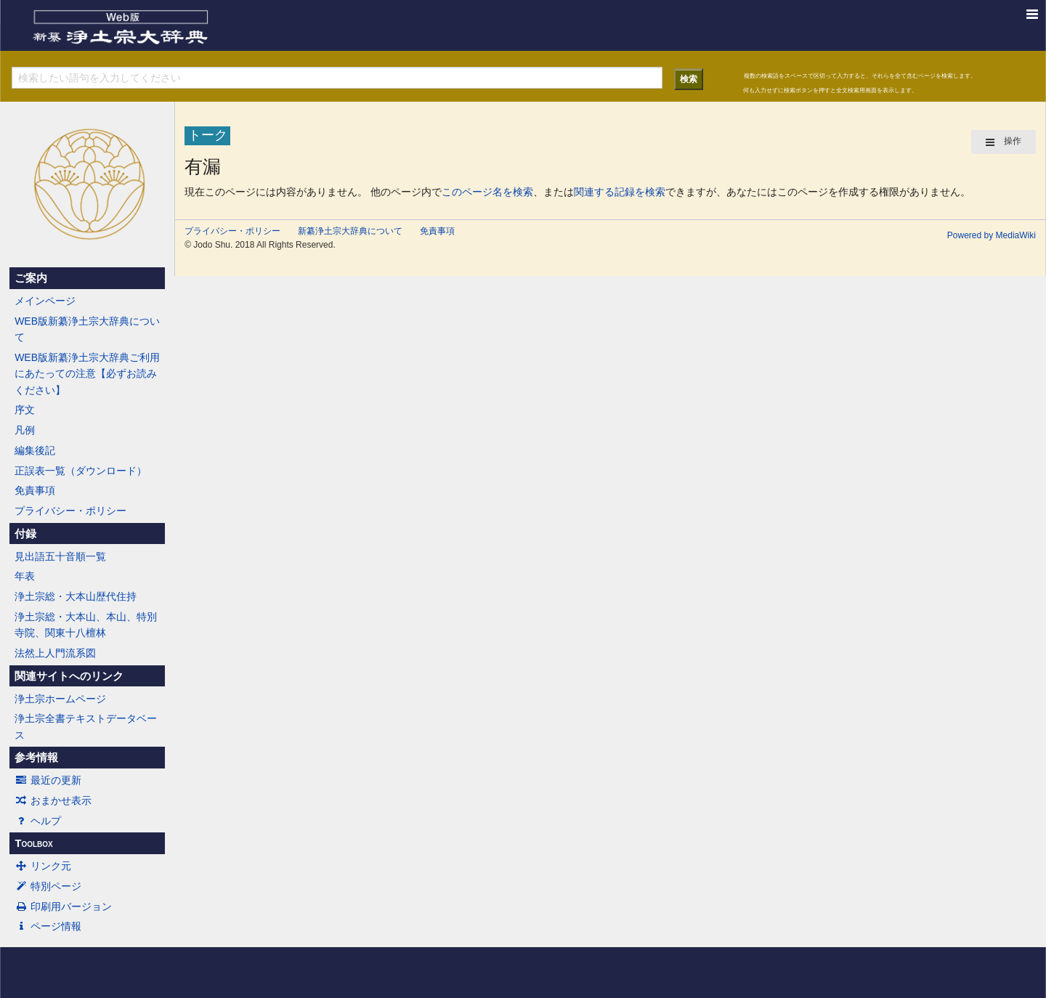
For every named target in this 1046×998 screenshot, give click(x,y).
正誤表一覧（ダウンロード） (81, 470)
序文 (25, 409)
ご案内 (31, 278)
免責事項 (35, 490)
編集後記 (35, 450)
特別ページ (48, 886)
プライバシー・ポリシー (70, 510)
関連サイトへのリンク (69, 676)
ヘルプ (38, 821)
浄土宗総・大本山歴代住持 (76, 596)
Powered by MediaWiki (991, 235)
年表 (25, 576)
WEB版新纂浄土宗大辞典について (87, 329)
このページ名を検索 (487, 192)
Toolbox (33, 843)
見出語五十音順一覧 (60, 556)
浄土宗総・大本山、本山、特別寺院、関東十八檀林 (86, 624)
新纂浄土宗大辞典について (350, 231)
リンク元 (43, 866)
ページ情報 (48, 926)
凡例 (25, 430)
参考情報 (36, 757)
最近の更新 (48, 780)
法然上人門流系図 (55, 653)
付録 (25, 534)
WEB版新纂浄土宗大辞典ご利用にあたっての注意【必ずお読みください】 (87, 374)
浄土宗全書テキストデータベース (86, 726)
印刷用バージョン (63, 906)
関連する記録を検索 (619, 192)
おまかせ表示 (53, 800)
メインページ (45, 301)
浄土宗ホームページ (60, 699)
